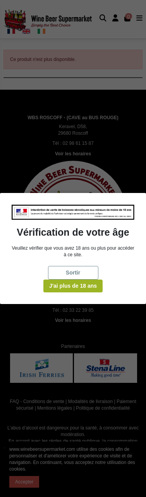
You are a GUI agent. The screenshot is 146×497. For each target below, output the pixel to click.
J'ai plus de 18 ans (73, 286)
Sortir (73, 272)
